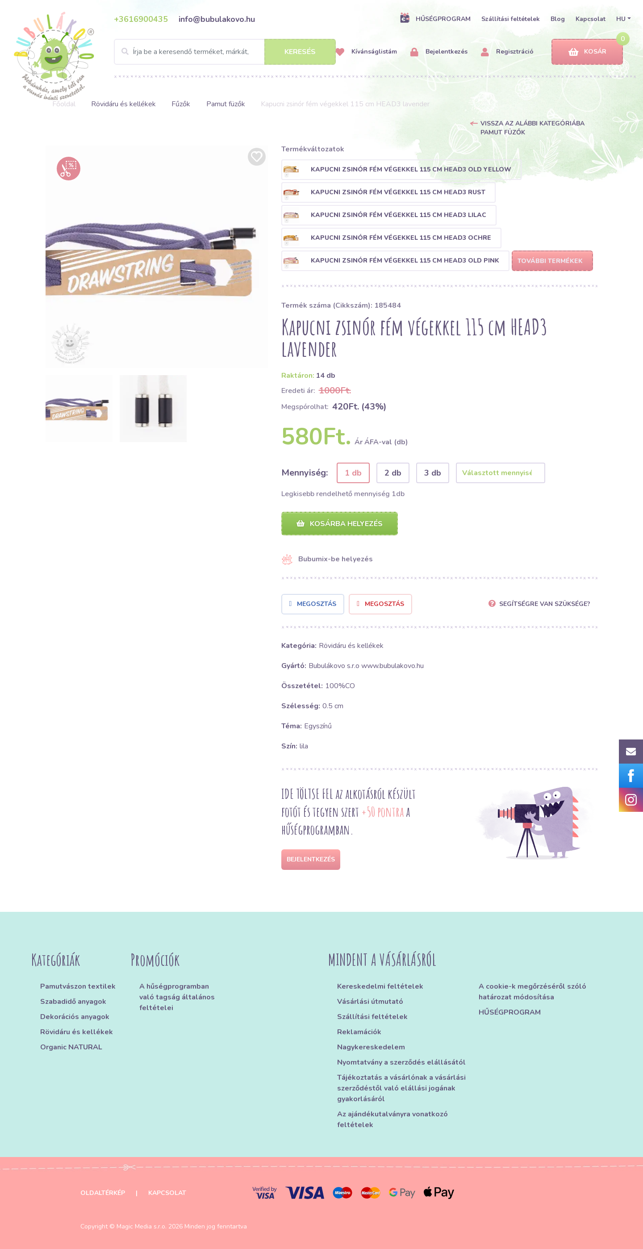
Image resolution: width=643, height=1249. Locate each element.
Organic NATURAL (71, 1047)
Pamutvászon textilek (78, 986)
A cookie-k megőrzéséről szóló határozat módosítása (532, 992)
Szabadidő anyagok (73, 1002)
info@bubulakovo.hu (217, 19)
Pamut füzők (225, 104)
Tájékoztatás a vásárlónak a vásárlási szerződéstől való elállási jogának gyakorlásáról (401, 1088)
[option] (157, 257)
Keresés (300, 52)
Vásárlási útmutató (370, 1002)
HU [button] (621, 19)
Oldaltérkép (102, 1193)
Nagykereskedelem (371, 1047)
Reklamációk (359, 1032)
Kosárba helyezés (339, 524)
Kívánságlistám (366, 52)
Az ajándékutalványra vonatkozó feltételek (392, 1119)
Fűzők (180, 104)
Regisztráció (507, 52)
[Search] (225, 52)
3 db (432, 473)
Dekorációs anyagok (74, 1017)
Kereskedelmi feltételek (380, 986)
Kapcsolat (590, 19)
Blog (558, 19)
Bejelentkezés (439, 52)
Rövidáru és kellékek (123, 104)
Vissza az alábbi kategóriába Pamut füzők (532, 128)
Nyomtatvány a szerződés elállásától (401, 1062)
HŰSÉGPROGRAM (435, 18)
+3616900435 (141, 19)
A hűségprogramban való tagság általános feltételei (177, 997)
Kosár (587, 52)
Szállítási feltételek (510, 19)
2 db (392, 473)
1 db (353, 473)
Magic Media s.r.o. (142, 1226)
